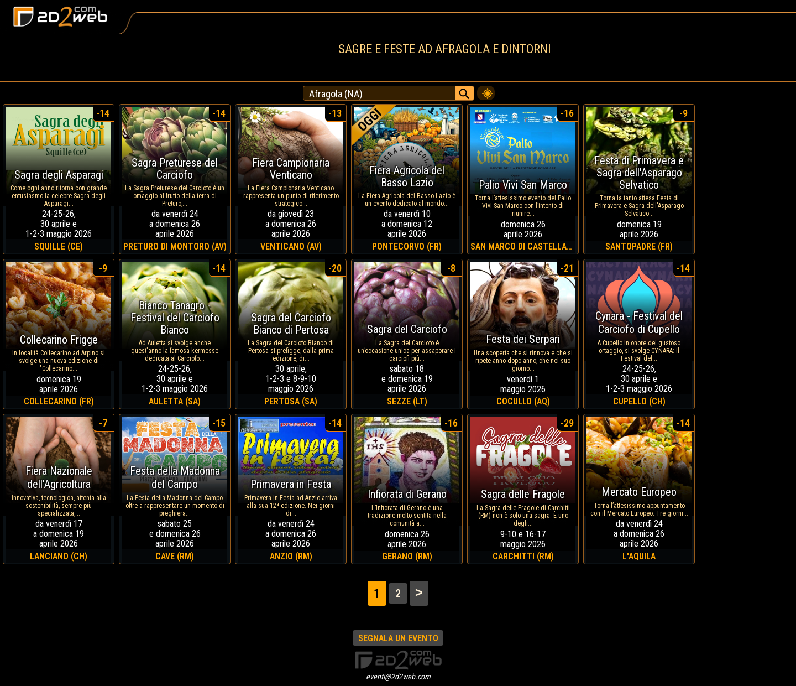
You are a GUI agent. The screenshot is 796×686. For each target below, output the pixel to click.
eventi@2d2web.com (398, 676)
